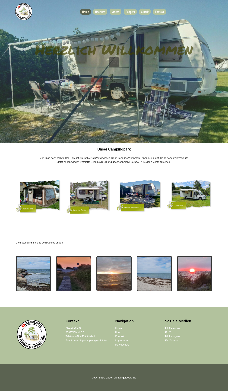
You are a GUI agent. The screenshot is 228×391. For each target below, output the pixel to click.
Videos (115, 11)
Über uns (100, 11)
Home (85, 11)
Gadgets (130, 11)
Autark (145, 11)
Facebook (174, 328)
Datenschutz (122, 344)
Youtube (173, 340)
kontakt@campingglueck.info (90, 340)
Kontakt (159, 11)
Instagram (174, 336)
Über (117, 332)
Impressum (121, 340)
